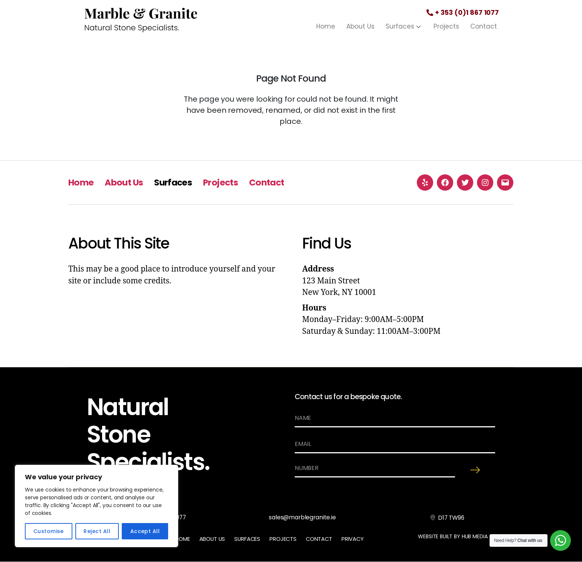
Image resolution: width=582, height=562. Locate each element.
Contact (483, 26)
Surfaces (404, 26)
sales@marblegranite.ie (303, 517)
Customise (48, 531)
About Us (360, 26)
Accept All (145, 531)
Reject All (97, 531)
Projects (446, 26)
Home (325, 26)
